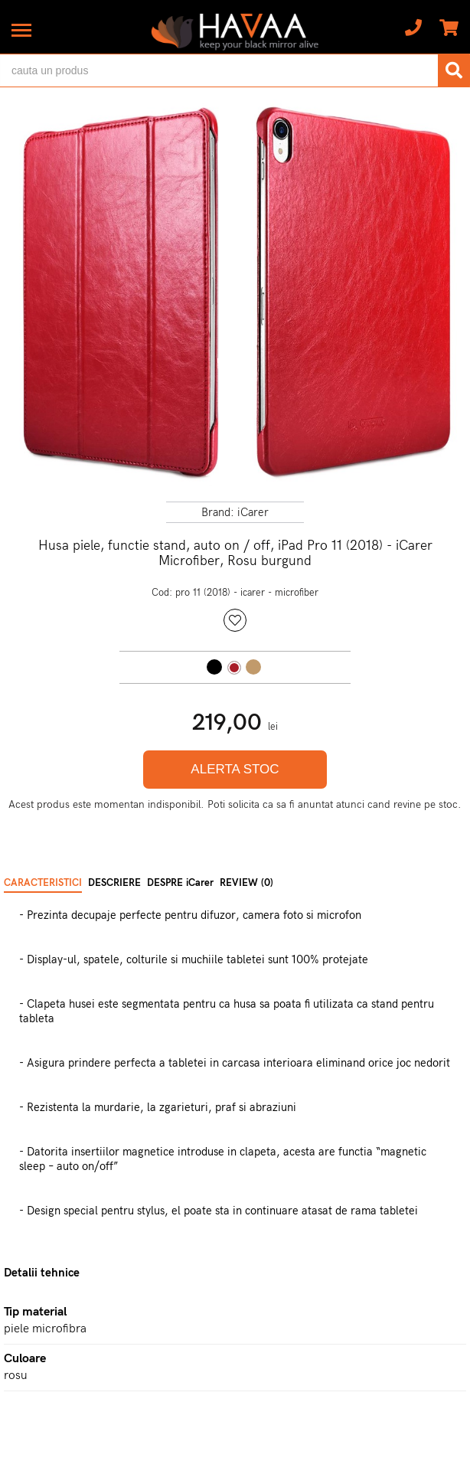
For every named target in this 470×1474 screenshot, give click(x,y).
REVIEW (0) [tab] (246, 883)
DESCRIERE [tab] (114, 883)
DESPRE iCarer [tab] (180, 883)
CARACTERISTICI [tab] (43, 883)
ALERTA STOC (235, 769)
